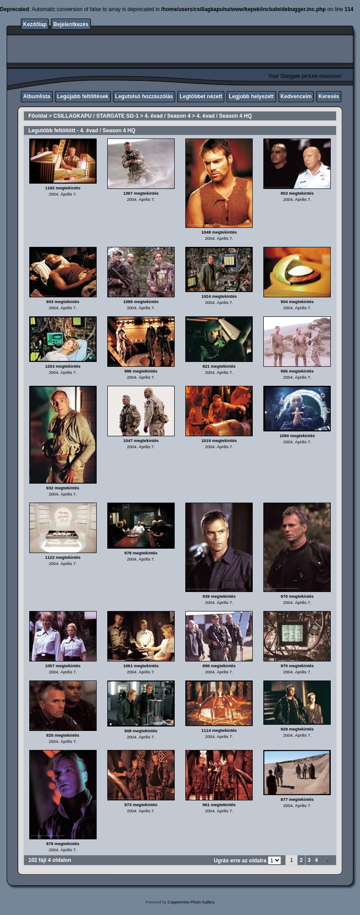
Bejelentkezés (70, 24)
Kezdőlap (35, 24)
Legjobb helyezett (251, 96)
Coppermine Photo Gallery (191, 902)
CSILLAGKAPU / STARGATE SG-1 (95, 116)
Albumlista (36, 96)
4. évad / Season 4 (167, 116)
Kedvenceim (296, 96)
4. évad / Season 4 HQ (224, 116)
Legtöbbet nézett (201, 96)
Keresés (328, 96)
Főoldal (37, 116)
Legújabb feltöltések (83, 96)
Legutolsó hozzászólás (144, 96)
